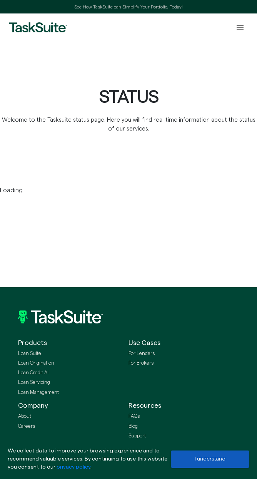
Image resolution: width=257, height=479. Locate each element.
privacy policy (73, 467)
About (24, 416)
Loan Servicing (34, 382)
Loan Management (38, 392)
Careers (26, 426)
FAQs (134, 416)
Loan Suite (29, 353)
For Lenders (141, 353)
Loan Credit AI (33, 372)
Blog (133, 426)
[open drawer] (240, 27)
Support (137, 436)
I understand (210, 459)
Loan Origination (36, 363)
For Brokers (141, 363)
